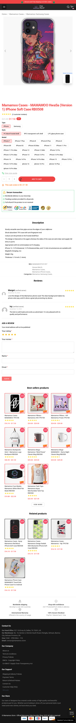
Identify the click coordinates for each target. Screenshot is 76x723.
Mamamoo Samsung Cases (37, 14)
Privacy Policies (8, 657)
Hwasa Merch (37, 267)
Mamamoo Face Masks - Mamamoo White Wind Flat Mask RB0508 (14, 488)
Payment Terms (8, 677)
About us (6, 651)
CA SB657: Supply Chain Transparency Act (18, 663)
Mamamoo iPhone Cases (41, 272)
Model (4, 137)
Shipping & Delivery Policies (12, 674)
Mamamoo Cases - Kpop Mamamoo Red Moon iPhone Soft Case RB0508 (14, 543)
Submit (6, 379)
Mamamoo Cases (16, 14)
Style (4, 130)
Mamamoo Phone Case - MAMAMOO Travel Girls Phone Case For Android (13, 582)
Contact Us (6, 684)
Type (3, 123)
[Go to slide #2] (44, 90)
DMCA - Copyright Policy (11, 660)
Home (4, 14)
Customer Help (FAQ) (10, 687)
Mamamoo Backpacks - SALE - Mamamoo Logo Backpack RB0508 (13, 452)
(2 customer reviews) (19, 114)
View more (38, 504)
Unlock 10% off (72, 713)
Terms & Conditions (9, 654)
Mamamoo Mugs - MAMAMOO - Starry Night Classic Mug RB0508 (60, 452)
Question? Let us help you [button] (65, 720)
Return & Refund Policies (11, 680)
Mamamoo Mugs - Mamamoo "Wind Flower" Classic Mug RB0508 (37, 452)
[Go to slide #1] (32, 90)
